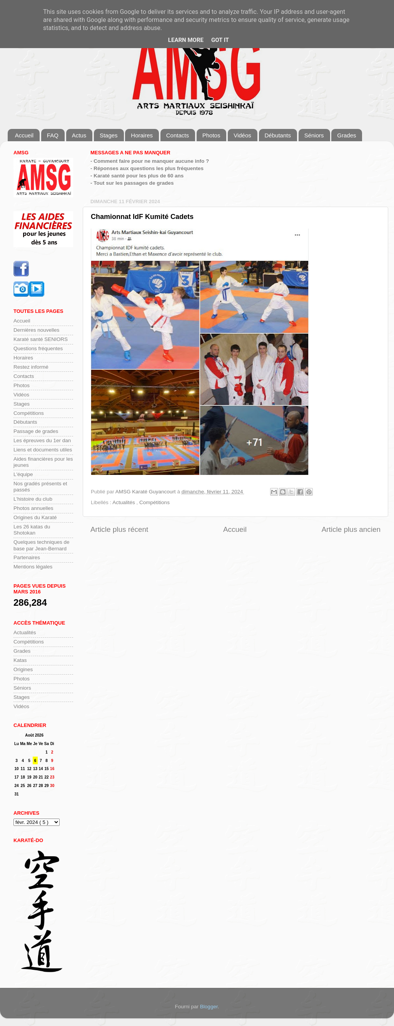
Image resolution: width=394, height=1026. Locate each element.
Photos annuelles (33, 508)
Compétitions (154, 502)
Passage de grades (35, 431)
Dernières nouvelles (36, 330)
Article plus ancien (351, 529)
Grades (346, 135)
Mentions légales (32, 567)
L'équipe (23, 474)
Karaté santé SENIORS (40, 339)
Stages (109, 135)
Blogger (209, 1006)
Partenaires (26, 557)
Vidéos (242, 135)
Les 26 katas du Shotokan (31, 530)
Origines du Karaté (35, 517)
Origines (23, 669)
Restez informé (30, 367)
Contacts (177, 135)
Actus (79, 135)
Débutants (278, 135)
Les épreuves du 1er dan (42, 440)
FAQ (52, 135)
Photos (211, 135)
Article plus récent (119, 529)
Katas (20, 660)
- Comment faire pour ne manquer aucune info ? (149, 161)
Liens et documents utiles (42, 450)
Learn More (186, 40)
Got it (220, 40)
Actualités (124, 502)
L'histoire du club (32, 499)
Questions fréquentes (38, 348)
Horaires (142, 135)
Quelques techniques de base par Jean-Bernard (41, 545)
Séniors (314, 135)
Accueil (24, 135)
